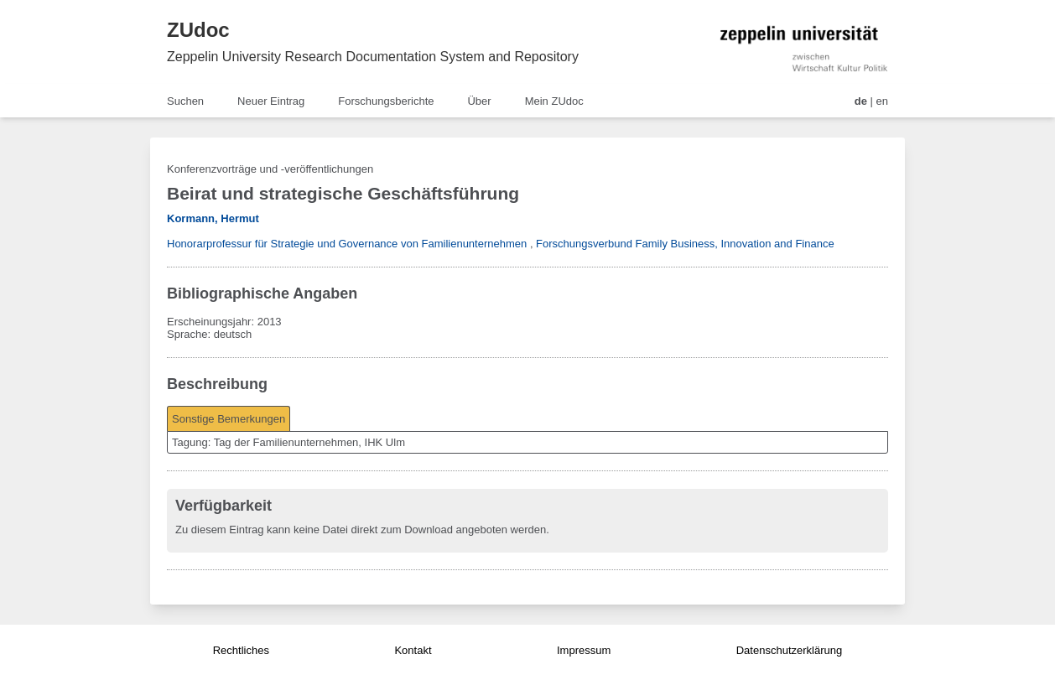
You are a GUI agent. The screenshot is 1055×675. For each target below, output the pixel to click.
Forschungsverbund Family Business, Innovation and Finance (685, 243)
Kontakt (412, 650)
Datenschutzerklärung (789, 650)
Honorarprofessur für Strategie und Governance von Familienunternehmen (347, 243)
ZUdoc (198, 29)
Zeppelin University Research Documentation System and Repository (373, 56)
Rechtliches (241, 650)
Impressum (584, 650)
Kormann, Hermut (213, 218)
